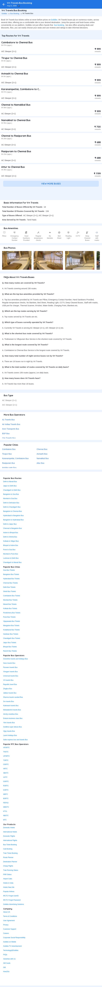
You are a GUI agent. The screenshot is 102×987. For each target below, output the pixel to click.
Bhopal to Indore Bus (10, 545)
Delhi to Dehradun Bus (11, 503)
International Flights (10, 840)
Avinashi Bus (42, 454)
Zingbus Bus (7, 689)
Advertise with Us (9, 959)
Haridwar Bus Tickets (10, 634)
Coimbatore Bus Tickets (11, 596)
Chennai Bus (42, 449)
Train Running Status (10, 870)
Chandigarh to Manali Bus (12, 562)
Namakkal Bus (43, 458)
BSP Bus (6, 433)
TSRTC (5, 760)
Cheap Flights (8, 866)
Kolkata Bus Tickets (10, 608)
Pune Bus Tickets (9, 617)
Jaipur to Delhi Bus (10, 486)
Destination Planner (10, 862)
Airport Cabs (7, 879)
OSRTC (6, 764)
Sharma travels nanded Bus (13, 697)
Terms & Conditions (10, 916)
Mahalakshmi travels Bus (12, 710)
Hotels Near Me (8, 887)
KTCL (5, 811)
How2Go (6, 971)
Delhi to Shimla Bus (10, 537)
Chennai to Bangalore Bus (12, 528)
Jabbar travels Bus (9, 693)
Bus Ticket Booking (10, 845)
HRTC (5, 769)
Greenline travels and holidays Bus (15, 659)
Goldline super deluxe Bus (12, 727)
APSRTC (6, 747)
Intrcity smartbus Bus (10, 714)
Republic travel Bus (10, 684)
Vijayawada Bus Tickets (11, 621)
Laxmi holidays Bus (10, 735)
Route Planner (8, 857)
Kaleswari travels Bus (10, 706)
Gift (4, 967)
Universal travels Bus (10, 676)
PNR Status (7, 874)
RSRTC (6, 786)
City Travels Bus (9, 438)
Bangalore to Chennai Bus (12, 511)
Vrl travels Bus (8, 680)
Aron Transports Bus (10, 429)
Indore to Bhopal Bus (10, 533)
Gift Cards (6, 963)
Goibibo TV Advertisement (12, 946)
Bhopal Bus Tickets (10, 647)
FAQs (5, 955)
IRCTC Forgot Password (12, 900)
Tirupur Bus (7, 454)
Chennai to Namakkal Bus (15, 104)
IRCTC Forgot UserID (10, 896)
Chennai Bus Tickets (10, 583)
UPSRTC (6, 756)
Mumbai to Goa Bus (10, 498)
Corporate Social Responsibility (14, 938)
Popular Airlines (8, 891)
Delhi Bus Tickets (9, 587)
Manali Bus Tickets (9, 604)
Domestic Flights (9, 836)
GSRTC (6, 781)
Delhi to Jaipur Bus (10, 524)
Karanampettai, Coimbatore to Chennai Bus (26, 89)
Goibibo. (54, 20)
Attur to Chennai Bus (13, 166)
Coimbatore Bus (8, 449)
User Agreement (9, 920)
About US (6, 912)
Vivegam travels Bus (10, 672)
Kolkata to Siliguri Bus (11, 541)
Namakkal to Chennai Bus (15, 120)
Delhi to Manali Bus (10, 482)
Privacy (5, 925)
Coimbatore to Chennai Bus (17, 42)
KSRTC (5, 790)
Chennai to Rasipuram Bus (16, 135)
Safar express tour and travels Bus (15, 740)
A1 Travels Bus (8, 420)
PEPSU (6, 803)
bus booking (59, 25)
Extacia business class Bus (12, 718)
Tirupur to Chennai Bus (14, 58)
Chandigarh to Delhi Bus (11, 490)
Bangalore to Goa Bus (11, 494)
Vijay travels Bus (9, 731)
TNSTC (5, 752)
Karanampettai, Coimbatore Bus (15, 458)
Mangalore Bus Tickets (11, 625)
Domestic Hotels (9, 828)
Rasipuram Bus (8, 463)
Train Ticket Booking (10, 853)
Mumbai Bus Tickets (10, 600)
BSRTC (5, 798)
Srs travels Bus (8, 701)
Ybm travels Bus (9, 723)
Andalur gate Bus (9, 468)
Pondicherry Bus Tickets (11, 613)
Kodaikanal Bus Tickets (11, 630)
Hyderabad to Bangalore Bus (13, 515)
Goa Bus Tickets (9, 570)
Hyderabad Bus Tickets (11, 579)
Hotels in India (8, 883)
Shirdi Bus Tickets (9, 591)
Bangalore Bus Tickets (11, 574)
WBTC (5, 794)
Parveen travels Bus (10, 667)
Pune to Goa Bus (9, 550)
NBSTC (6, 816)
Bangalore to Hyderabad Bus (13, 520)
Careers (6, 933)
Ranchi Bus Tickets (10, 651)
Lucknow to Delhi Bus (10, 558)
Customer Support (9, 929)
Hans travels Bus (9, 663)
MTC (5, 820)
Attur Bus (40, 463)
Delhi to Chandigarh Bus (11, 507)
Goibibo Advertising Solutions (13, 904)
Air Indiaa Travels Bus (11, 424)
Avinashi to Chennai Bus (14, 73)
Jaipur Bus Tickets (9, 643)
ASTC (5, 777)
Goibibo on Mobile (9, 942)
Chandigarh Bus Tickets (11, 638)
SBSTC (5, 773)
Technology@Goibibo (10, 950)
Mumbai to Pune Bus (10, 554)
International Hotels (10, 832)
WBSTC (6, 807)
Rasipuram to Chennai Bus (16, 151)
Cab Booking (7, 849)
